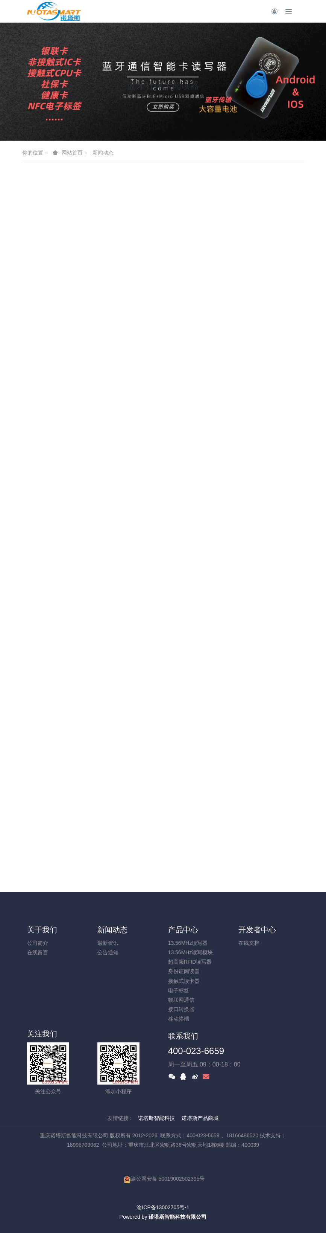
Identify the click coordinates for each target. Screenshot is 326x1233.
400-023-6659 (196, 1051)
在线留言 (37, 952)
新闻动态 (103, 153)
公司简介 (37, 943)
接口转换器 (181, 1009)
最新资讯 (107, 943)
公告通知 (107, 952)
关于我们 (42, 930)
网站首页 (72, 152)
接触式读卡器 (184, 981)
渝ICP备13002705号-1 (162, 1207)
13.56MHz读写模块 (190, 952)
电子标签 (178, 990)
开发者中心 (257, 930)
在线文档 (248, 943)
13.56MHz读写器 (188, 943)
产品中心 (183, 930)
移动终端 (178, 1019)
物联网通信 (181, 1000)
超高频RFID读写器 (190, 962)
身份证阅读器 (184, 971)
